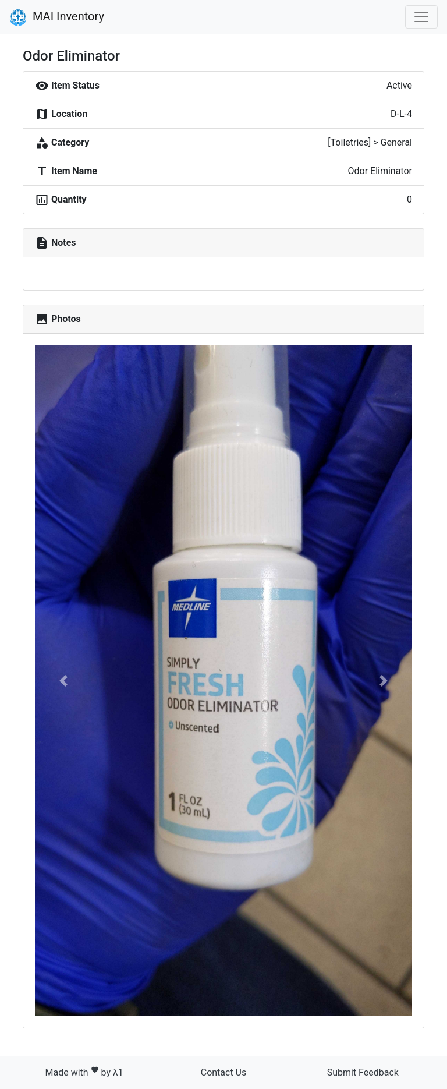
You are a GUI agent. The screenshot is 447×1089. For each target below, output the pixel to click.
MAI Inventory (56, 17)
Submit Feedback (363, 1072)
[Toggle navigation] (421, 17)
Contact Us (224, 1072)
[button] (63, 680)
